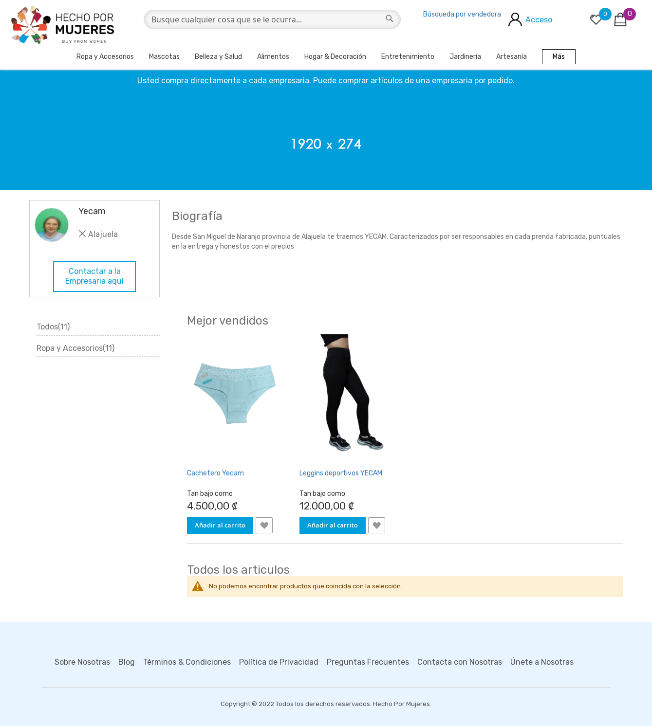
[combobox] (272, 19)
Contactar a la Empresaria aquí (94, 276)
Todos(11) (53, 326)
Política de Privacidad (278, 662)
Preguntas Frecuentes (368, 662)
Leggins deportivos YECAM (340, 473)
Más (559, 57)
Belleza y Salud (218, 57)
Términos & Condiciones (187, 662)
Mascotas (164, 57)
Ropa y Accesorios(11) (75, 348)
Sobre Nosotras (82, 662)
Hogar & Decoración (335, 57)
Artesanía (511, 57)
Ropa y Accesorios (105, 57)
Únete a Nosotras (542, 662)
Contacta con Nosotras (459, 662)
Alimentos (273, 57)
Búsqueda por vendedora (462, 14)
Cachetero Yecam (215, 473)
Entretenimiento (407, 57)
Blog (126, 662)
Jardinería (465, 57)
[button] (264, 525)
